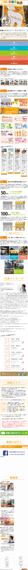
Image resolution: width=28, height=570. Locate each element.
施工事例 (21, 561)
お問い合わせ (21, 564)
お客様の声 (7, 562)
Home (7, 556)
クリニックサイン (7, 558)
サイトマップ (7, 567)
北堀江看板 (2, 456)
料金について (21, 562)
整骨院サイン (21, 558)
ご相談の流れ (7, 564)
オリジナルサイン (7, 561)
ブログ (21, 567)
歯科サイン (7, 559)
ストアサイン (21, 559)
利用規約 (21, 565)
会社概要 (7, 565)
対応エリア (21, 556)
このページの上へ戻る (24, 569)
